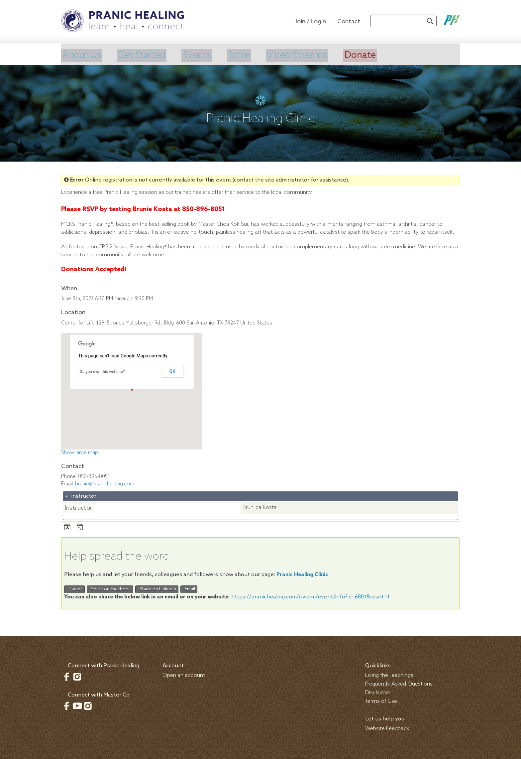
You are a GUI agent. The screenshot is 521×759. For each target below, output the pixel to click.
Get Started (148, 55)
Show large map (79, 452)
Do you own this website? (102, 370)
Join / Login (310, 21)
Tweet (74, 588)
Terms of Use (381, 700)
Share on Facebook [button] (110, 588)
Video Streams (315, 55)
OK (172, 370)
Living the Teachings (389, 675)
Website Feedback (387, 728)
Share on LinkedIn (157, 588)
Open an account (183, 675)
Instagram (77, 676)
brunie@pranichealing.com (104, 483)
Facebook (66, 676)
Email (189, 588)
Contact (348, 21)
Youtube (77, 705)
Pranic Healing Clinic (302, 573)
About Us (82, 55)
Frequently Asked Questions (399, 683)
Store (252, 55)
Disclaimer (377, 692)
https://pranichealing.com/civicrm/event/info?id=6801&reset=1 (310, 596)
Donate (383, 55)
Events (207, 55)
